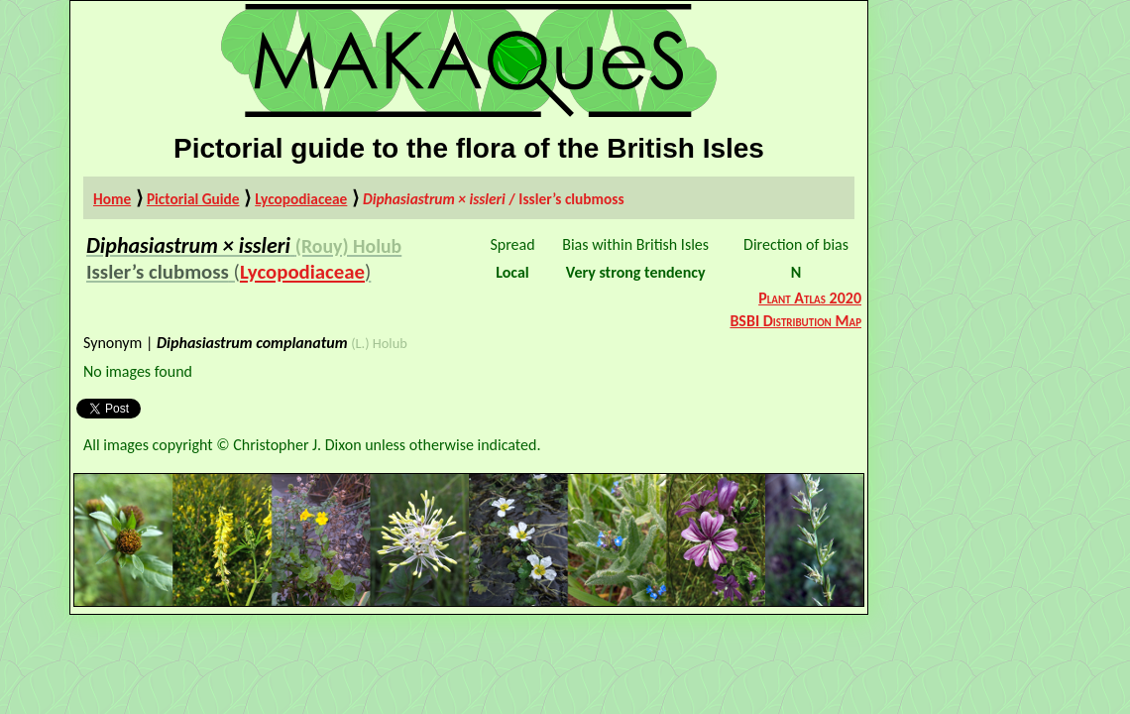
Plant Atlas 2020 (809, 298)
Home (112, 198)
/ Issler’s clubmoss (493, 198)
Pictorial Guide (193, 198)
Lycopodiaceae (301, 198)
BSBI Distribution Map (795, 320)
